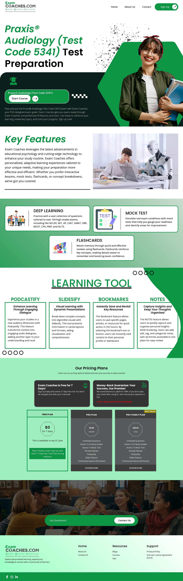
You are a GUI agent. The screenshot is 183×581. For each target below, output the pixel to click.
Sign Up (169, 6)
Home (114, 6)
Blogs (115, 551)
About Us (130, 6)
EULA (115, 401)
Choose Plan (91, 468)
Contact (146, 6)
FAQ (114, 558)
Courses (116, 555)
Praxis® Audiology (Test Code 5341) (30, 96)
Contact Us (124, 520)
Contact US (83, 555)
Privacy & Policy (153, 551)
